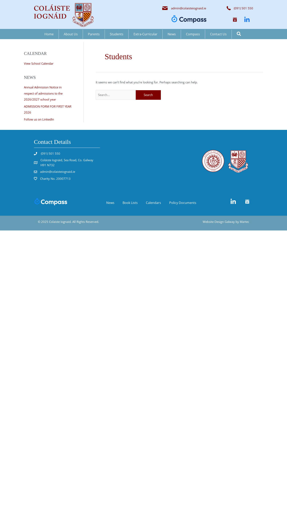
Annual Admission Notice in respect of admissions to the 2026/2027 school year (43, 93)
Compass (193, 34)
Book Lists (130, 202)
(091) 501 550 (50, 153)
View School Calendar (38, 63)
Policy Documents (182, 202)
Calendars (153, 202)
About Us (71, 34)
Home (49, 34)
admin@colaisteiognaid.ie (188, 8)
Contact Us (218, 34)
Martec (244, 221)
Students (116, 34)
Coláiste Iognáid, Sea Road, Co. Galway (66, 159)
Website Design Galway (219, 221)
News (172, 34)
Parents (94, 34)
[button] (235, 20)
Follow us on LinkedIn (39, 119)
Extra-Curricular (145, 34)
